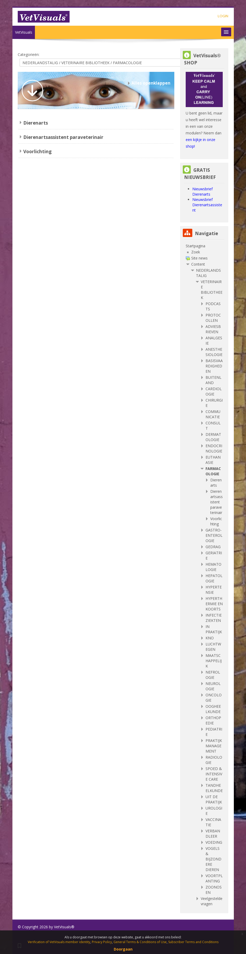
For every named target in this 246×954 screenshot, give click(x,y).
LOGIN (223, 16)
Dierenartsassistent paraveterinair (63, 137)
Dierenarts (35, 123)
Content (198, 264)
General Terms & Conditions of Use (140, 942)
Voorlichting (37, 151)
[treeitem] (204, 246)
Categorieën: (28, 54)
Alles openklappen (150, 83)
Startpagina (195, 245)
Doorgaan (123, 949)
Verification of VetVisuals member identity (59, 942)
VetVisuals (23, 32)
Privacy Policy (102, 942)
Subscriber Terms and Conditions (193, 942)
